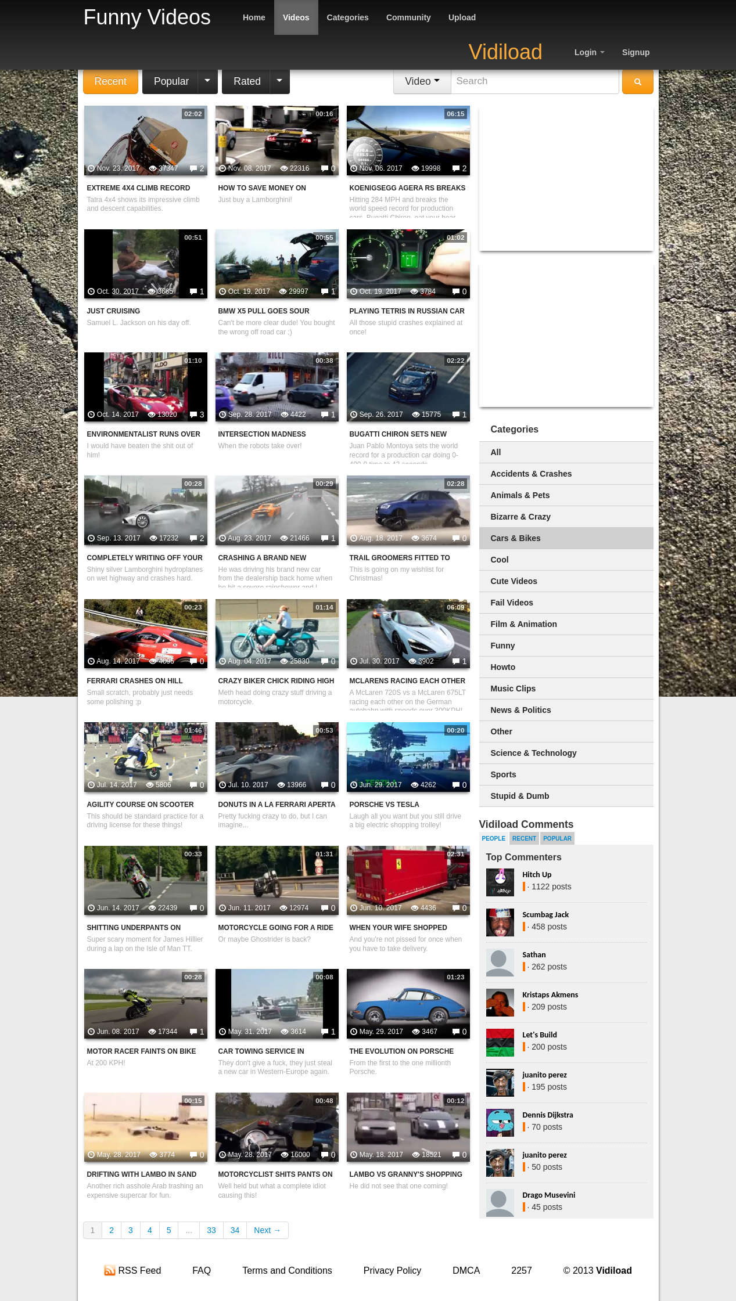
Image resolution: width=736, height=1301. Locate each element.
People (494, 838)
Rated (247, 81)
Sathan (534, 955)
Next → (267, 1230)
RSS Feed (132, 1270)
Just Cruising (114, 311)
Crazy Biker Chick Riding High (276, 681)
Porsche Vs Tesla (384, 805)
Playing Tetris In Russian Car (407, 311)
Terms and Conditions (287, 1270)
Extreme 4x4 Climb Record (139, 188)
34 (235, 1230)
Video (422, 81)
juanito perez (545, 1075)
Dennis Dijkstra (548, 1115)
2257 (521, 1270)
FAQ (201, 1270)
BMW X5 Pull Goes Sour (264, 311)
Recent (111, 81)
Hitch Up (537, 875)
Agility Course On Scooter (140, 805)
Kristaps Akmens (551, 995)
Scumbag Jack (546, 915)
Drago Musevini (549, 1195)
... (188, 1230)
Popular (171, 81)
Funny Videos (147, 17)
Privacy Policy (393, 1270)
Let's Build (540, 1035)
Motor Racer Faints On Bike (141, 1051)
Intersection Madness (262, 434)
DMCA (466, 1270)
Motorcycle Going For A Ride (275, 928)
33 (211, 1230)
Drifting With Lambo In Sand (142, 1174)
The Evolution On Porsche (402, 1051)
